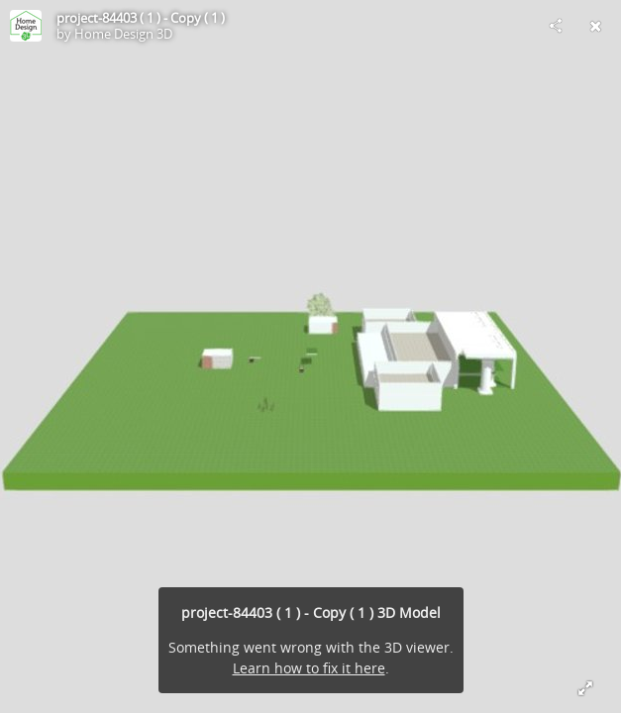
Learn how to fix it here (309, 668)
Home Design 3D (123, 34)
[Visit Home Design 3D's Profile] (26, 26)
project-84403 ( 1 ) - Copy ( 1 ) (140, 18)
